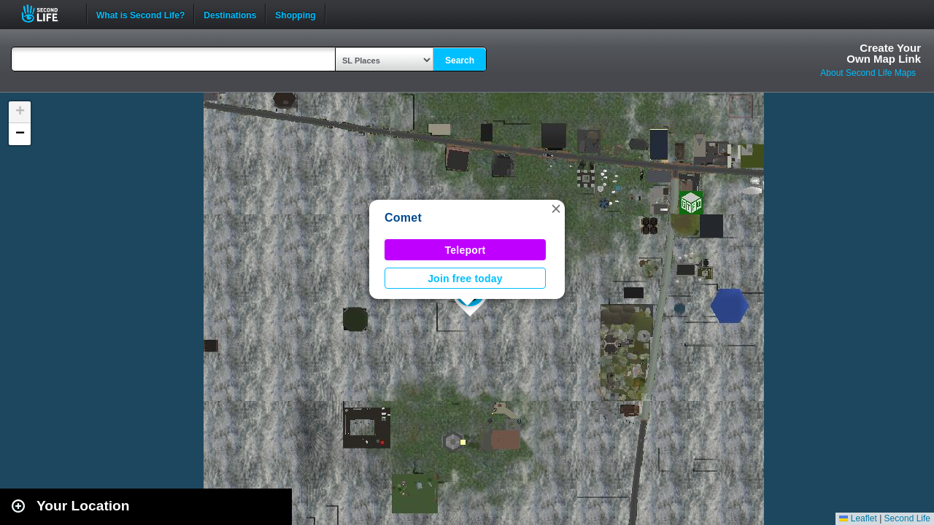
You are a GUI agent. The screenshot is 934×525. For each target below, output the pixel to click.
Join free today (465, 278)
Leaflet (857, 518)
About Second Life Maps (868, 73)
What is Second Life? (140, 14)
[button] (556, 208)
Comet (403, 217)
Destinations (230, 14)
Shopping (295, 14)
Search (459, 60)
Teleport (465, 250)
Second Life (47, 13)
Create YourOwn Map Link (883, 53)
